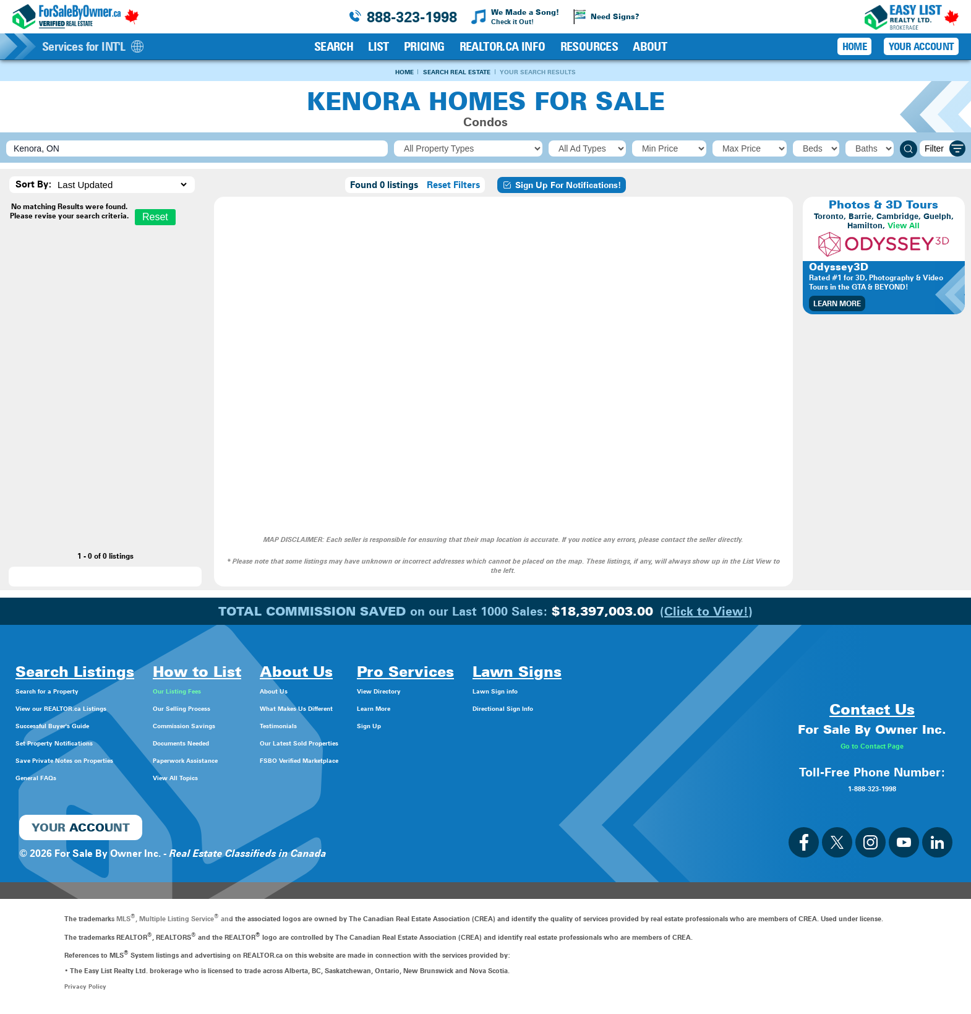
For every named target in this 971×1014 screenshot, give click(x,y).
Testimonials (339, 726)
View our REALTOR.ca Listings (86, 709)
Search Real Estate (453, 72)
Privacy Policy (86, 987)
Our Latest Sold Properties (372, 743)
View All (904, 226)
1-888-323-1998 (872, 788)
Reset (155, 218)
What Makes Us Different (368, 709)
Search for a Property (65, 691)
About (650, 46)
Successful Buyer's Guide (74, 726)
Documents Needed (235, 743)
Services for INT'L (92, 46)
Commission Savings (238, 726)
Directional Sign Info (617, 709)
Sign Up (473, 726)
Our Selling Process (234, 709)
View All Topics (224, 778)
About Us (332, 691)
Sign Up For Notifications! (561, 186)
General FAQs (47, 778)
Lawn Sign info (605, 691)
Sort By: (33, 185)
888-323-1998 (412, 17)
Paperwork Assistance (240, 761)
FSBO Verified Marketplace (372, 761)
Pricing (424, 46)
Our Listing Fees (226, 691)
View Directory (488, 691)
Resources (589, 46)
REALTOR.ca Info (502, 46)
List (378, 46)
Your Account (921, 46)
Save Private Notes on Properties (92, 761)
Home (385, 72)
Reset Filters (453, 186)
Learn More (837, 304)
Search (333, 46)
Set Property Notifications (76, 743)
